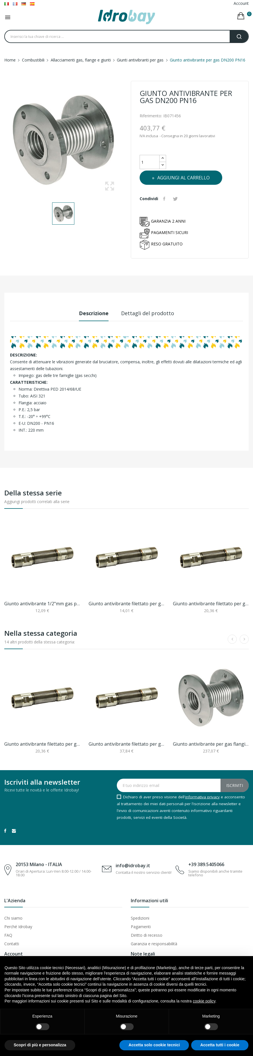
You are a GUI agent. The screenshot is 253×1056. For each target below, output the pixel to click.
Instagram (14, 830)
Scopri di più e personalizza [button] (40, 1045)
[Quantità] (150, 162)
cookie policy (204, 1001)
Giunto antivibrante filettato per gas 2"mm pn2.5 (126, 744)
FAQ (8, 935)
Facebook (5, 830)
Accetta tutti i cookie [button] (219, 1045)
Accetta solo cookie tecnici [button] (154, 1045)
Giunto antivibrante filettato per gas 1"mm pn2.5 (211, 603)
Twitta (177, 198)
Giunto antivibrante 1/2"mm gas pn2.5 (42, 603)
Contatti (11, 943)
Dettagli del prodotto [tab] (150, 313)
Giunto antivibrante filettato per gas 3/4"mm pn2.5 (126, 603)
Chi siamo (13, 918)
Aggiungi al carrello (188, 178)
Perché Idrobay (18, 926)
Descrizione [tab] (91, 313)
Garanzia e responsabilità (154, 943)
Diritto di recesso (146, 935)
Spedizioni (140, 918)
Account (241, 3)
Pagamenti (141, 926)
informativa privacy (202, 796)
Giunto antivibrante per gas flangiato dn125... (211, 744)
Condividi (165, 198)
